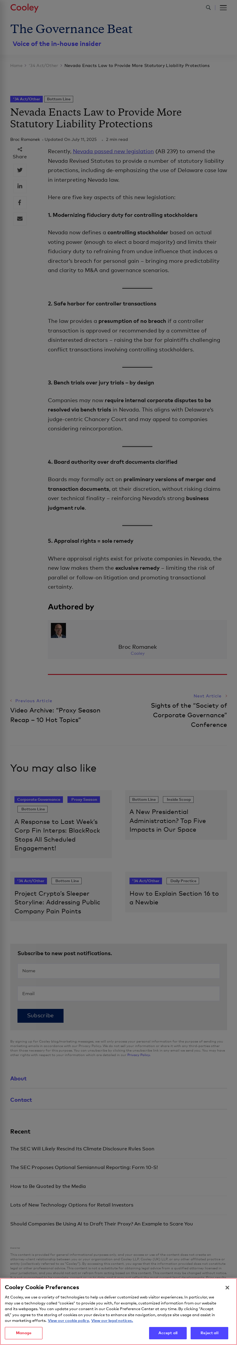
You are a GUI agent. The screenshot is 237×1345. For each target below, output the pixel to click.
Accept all (167, 1335)
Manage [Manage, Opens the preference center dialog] (24, 1335)
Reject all (209, 1335)
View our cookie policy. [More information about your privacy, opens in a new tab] (69, 1322)
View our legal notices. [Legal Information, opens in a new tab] (112, 1322)
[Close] (227, 1289)
